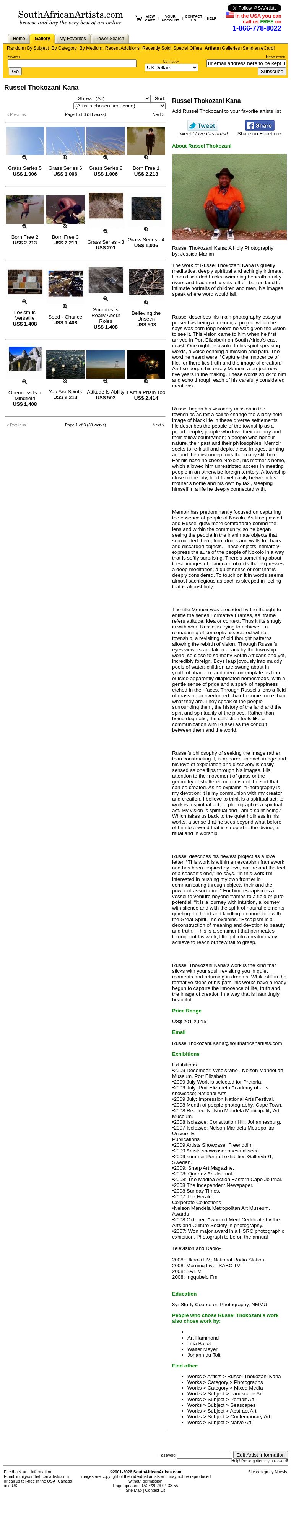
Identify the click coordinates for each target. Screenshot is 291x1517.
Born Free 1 (146, 168)
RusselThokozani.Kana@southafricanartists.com (227, 1043)
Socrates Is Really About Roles (105, 315)
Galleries (231, 48)
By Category (64, 48)
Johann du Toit (203, 1355)
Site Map (134, 1490)
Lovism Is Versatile (25, 315)
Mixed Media (248, 1388)
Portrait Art (242, 1399)
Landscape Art (246, 1394)
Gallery (42, 38)
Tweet (202, 131)
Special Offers (187, 48)
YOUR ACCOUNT (170, 18)
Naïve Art (240, 1422)
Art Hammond (203, 1338)
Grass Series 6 (65, 168)
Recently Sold (156, 48)
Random (15, 48)
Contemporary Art (250, 1416)
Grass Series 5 (25, 168)
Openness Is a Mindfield (24, 395)
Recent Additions (122, 48)
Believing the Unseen (146, 316)
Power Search (109, 38)
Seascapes (242, 1405)
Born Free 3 (65, 237)
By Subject (38, 48)
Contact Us (155, 1490)
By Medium (91, 48)
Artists (212, 48)
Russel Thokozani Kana (254, 1376)
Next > (158, 114)
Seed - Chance (65, 317)
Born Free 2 (24, 237)
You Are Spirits (65, 391)
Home (19, 38)
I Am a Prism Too (146, 392)
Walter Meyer (202, 1349)
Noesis (281, 1472)
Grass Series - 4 (146, 240)
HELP (211, 18)
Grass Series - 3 (105, 242)
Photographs (248, 1382)
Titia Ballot (199, 1343)
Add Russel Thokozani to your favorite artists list (226, 111)
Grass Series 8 (105, 168)
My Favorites (73, 38)
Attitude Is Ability (105, 392)
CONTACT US (193, 18)
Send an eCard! (259, 48)
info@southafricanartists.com (42, 1476)
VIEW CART (150, 18)
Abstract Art (243, 1411)
